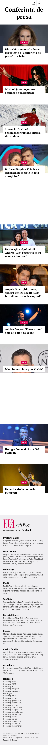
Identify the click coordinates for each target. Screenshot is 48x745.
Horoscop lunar (9, 695)
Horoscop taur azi (10, 705)
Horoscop (8, 678)
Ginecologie (36, 602)
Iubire (5, 543)
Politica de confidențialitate (13, 738)
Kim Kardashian (36, 554)
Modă (6, 583)
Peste (25, 634)
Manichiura (12, 575)
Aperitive (7, 638)
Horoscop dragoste (11, 688)
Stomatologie (8, 604)
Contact (14, 740)
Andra (25, 559)
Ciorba (19, 634)
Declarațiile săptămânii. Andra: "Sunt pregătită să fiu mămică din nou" (23, 253)
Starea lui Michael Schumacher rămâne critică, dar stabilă (22, 133)
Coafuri (31, 572)
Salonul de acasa (30, 577)
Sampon (21, 575)
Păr (4, 572)
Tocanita (19, 636)
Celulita (33, 575)
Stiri (24, 83)
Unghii (15, 572)
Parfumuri (23, 572)
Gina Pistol (38, 559)
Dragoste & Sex (11, 537)
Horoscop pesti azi (11, 716)
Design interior (28, 654)
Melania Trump (20, 561)
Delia (31, 559)
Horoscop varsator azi (12, 714)
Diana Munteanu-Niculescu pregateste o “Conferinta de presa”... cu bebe (23, 53)
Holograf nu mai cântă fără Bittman (22, 451)
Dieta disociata (22, 622)
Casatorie (13, 543)
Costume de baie (10, 588)
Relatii (34, 540)
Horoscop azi (8, 686)
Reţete (6, 631)
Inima (19, 602)
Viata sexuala (25, 540)
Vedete (24, 43)
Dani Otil (12, 559)
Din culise (7, 668)
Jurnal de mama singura (13, 657)
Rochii (9, 572)
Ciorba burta (26, 641)
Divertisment (10, 551)
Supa (5, 636)
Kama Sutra (26, 543)
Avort (34, 607)
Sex (18, 543)
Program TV (33, 561)
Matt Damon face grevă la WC (24, 369)
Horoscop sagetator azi (12, 712)
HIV (10, 609)
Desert (14, 638)
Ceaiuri (13, 602)
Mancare (6, 634)
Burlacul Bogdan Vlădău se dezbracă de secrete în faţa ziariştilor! (22, 173)
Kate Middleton (23, 554)
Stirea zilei (23, 668)
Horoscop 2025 (9, 684)
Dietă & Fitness (11, 615)
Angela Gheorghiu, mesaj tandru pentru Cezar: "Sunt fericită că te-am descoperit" (23, 293)
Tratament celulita (15, 577)
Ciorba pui (16, 641)
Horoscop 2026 (9, 681)
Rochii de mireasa (29, 586)
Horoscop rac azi (10, 698)
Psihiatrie (25, 609)
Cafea (40, 634)
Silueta (32, 622)
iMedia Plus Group (27, 733)
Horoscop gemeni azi (12, 700)
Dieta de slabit (9, 622)
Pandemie (10, 673)
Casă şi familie (10, 649)
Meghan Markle (9, 554)
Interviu (15, 668)
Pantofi (21, 588)
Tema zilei (32, 668)
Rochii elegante (31, 588)
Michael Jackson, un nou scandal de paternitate (20, 91)
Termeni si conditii (31, 738)
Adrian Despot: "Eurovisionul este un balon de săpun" (23, 331)
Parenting (39, 654)
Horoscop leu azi (10, 719)
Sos (29, 634)
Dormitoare (17, 654)
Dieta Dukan (20, 618)
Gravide (27, 657)
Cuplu (40, 540)
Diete (5, 618)
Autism (15, 659)
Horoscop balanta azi (12, 721)
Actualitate (9, 665)
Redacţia (6, 740)
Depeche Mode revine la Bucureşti (20, 491)
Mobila (38, 652)
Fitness (11, 618)
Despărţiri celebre (20, 670)
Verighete (15, 591)
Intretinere (7, 620)
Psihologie (26, 602)
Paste (13, 634)
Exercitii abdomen (27, 620)
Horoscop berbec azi (11, 723)
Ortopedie (16, 609)
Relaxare (29, 618)
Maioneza (22, 638)
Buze (27, 575)
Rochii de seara (15, 586)
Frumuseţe (8, 569)
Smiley (20, 559)
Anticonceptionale (31, 604)
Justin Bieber (8, 561)
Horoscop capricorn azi (12, 707)
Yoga (36, 618)
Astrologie (7, 693)
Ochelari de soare (26, 591)
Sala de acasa (18, 625)
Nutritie (39, 620)
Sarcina (6, 602)
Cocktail (27, 636)
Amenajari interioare (26, 652)
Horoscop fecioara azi (12, 702)
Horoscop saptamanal (12, 726)
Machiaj (38, 572)
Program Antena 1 (24, 563)
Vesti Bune (32, 670)
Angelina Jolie (32, 556)
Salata (34, 634)
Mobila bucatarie (10, 652)
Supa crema (36, 636)
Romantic (15, 540)
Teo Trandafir (20, 556)
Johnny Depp (8, 556)
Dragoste (7, 540)
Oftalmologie (25, 607)
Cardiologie (14, 607)
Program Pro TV (9, 563)
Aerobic (16, 620)
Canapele (7, 654)
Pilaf (28, 638)
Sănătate (7, 599)
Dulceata (11, 636)
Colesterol (19, 604)
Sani (5, 575)
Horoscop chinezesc (11, 691)
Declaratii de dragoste (22, 545)
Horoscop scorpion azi (12, 709)
